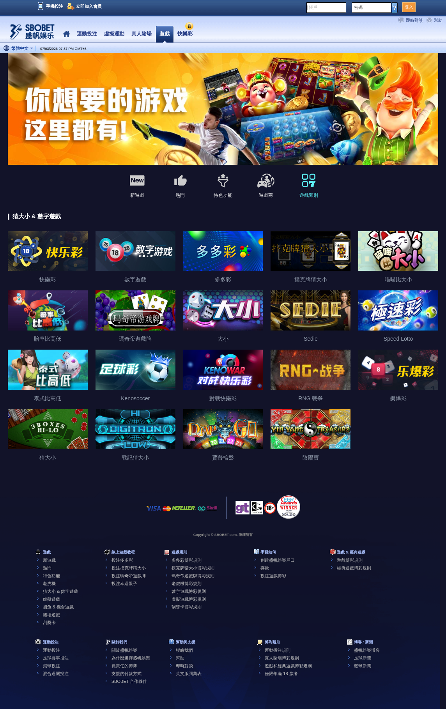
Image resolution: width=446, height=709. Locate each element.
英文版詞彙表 (189, 673)
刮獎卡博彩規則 (187, 607)
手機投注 (54, 6)
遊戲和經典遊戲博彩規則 (288, 665)
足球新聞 (362, 658)
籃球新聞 (362, 665)
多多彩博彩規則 (187, 560)
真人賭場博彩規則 (282, 658)
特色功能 (51, 575)
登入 (409, 7)
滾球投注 (51, 665)
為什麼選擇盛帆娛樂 (131, 658)
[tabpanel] (223, 109)
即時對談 (414, 20)
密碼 (358, 7)
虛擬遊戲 (51, 599)
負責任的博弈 (124, 665)
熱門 (47, 568)
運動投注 (51, 650)
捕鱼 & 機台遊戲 (58, 607)
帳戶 (313, 7)
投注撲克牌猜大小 (129, 568)
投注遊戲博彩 (273, 575)
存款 (264, 568)
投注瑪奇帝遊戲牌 (129, 575)
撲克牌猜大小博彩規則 (193, 568)
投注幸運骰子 (124, 583)
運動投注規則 (277, 650)
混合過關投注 (56, 673)
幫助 (438, 20)
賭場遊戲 (51, 614)
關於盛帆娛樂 (124, 650)
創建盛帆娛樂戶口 (277, 560)
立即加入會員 (89, 6)
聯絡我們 (184, 650)
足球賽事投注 (56, 658)
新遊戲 (49, 560)
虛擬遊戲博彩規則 (189, 599)
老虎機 (49, 583)
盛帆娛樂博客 (367, 650)
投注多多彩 (122, 560)
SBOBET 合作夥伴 (129, 681)
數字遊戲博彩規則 (189, 591)
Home (66, 34)
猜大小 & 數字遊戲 (60, 591)
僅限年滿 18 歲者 (281, 673)
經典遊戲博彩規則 (354, 568)
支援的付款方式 (127, 673)
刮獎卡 (49, 622)
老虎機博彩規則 (187, 583)
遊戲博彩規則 (350, 560)
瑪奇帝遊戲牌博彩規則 (193, 575)
